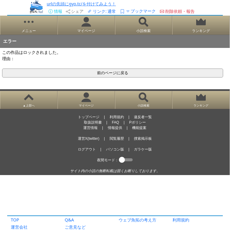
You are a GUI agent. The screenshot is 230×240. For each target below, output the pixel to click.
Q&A (69, 220)
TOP (15, 220)
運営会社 (19, 227)
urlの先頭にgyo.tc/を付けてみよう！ (81, 4)
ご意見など (75, 227)
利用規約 (180, 220)
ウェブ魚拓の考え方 (137, 220)
